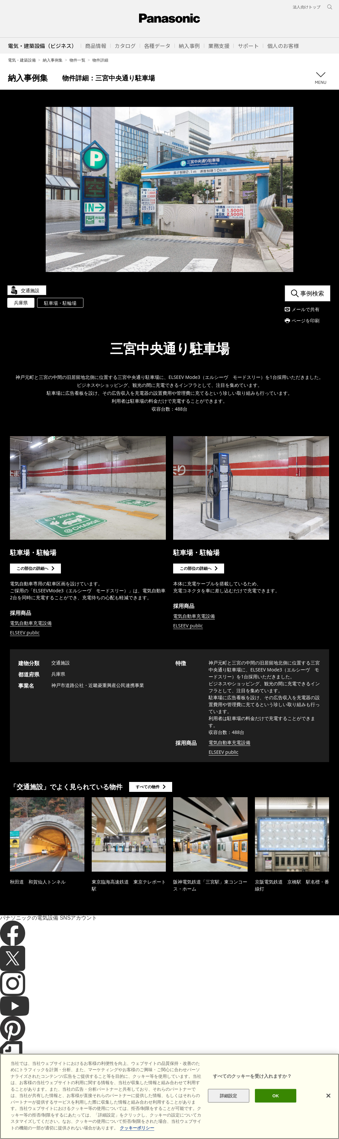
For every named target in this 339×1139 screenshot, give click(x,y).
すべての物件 (148, 787)
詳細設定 (228, 1109)
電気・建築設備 (22, 60)
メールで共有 (305, 309)
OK (275, 1109)
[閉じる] (328, 1109)
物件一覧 (77, 60)
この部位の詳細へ (32, 568)
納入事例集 (53, 60)
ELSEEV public (25, 632)
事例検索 (312, 293)
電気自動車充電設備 (31, 623)
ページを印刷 (305, 320)
